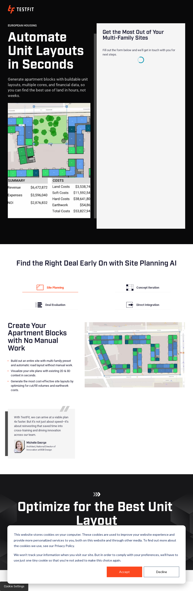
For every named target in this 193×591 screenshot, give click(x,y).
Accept (124, 572)
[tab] (50, 287)
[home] (21, 9)
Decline (161, 572)
